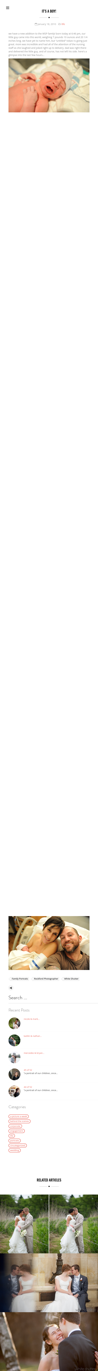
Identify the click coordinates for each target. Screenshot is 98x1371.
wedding (14, 1150)
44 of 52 (28, 1087)
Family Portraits (20, 978)
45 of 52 (28, 1070)
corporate (15, 1126)
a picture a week (18, 1116)
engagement (16, 1130)
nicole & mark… (32, 1019)
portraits (14, 1140)
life (63, 24)
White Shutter (71, 978)
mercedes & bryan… (34, 1053)
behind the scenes (19, 1121)
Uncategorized (17, 1145)
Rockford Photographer (46, 978)
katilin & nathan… (33, 1036)
